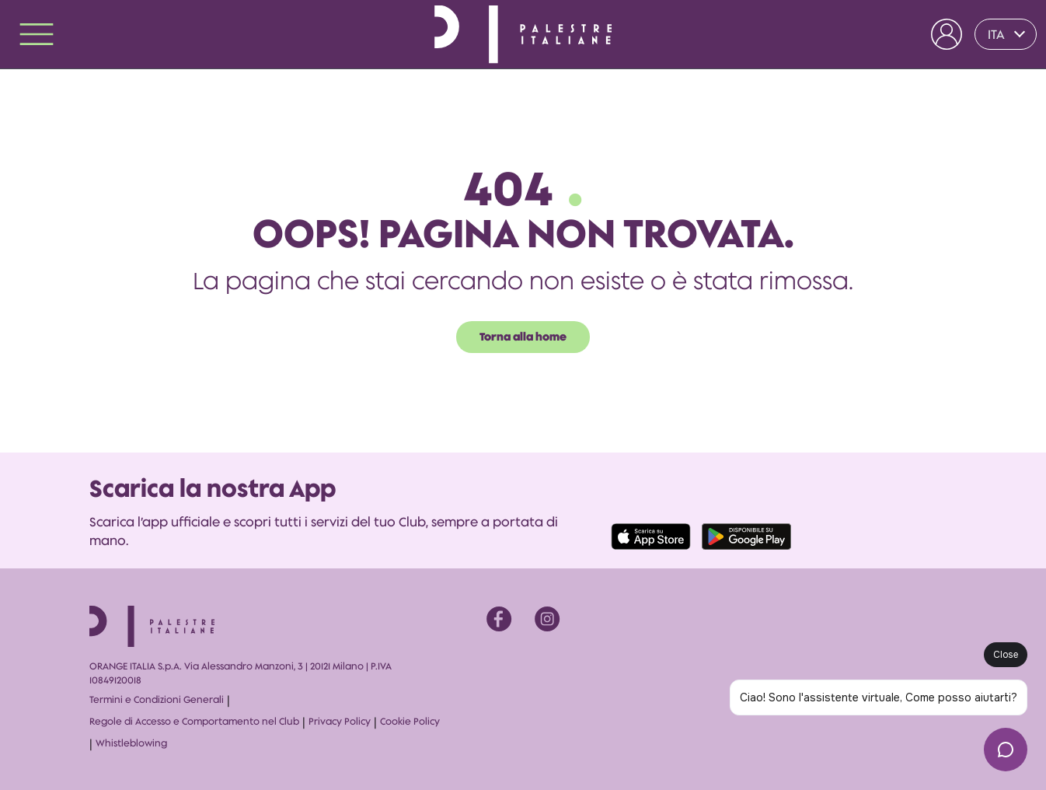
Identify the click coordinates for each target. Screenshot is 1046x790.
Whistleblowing (131, 743)
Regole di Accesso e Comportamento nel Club (194, 721)
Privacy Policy (340, 721)
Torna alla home (523, 337)
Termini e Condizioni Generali (156, 699)
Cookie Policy (410, 721)
